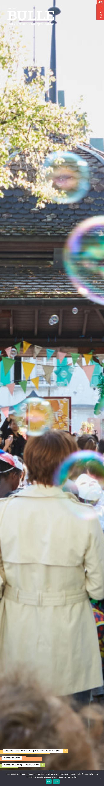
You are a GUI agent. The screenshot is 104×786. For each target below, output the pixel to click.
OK (48, 782)
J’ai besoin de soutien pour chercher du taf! (21, 765)
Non (56, 782)
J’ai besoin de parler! (11, 757)
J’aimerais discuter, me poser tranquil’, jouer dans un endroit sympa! (33, 750)
